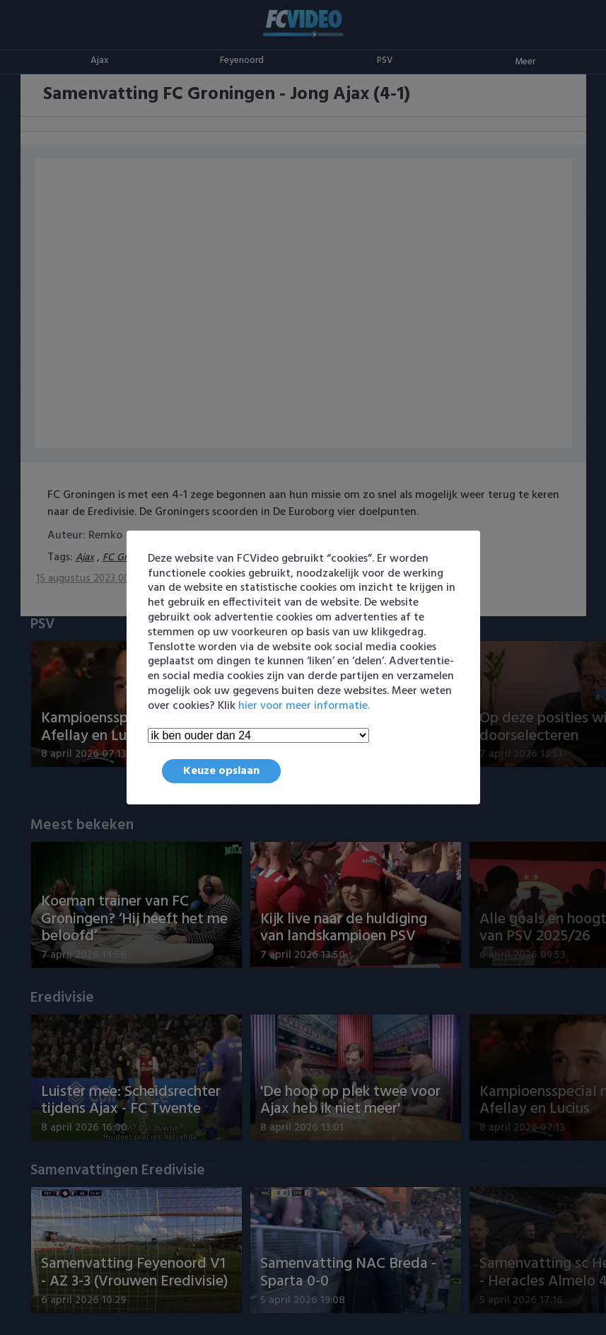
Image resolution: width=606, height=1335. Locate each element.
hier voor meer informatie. (304, 706)
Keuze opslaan (221, 771)
